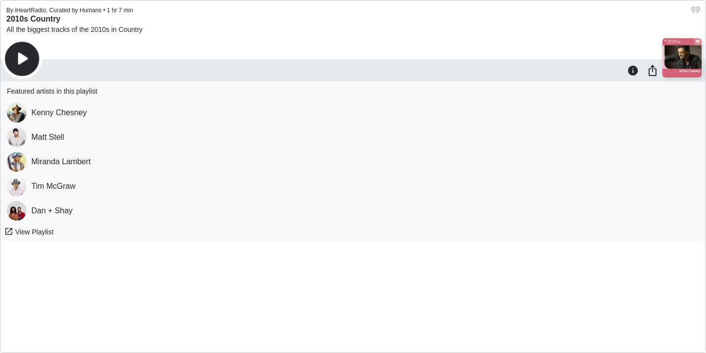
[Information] (633, 70)
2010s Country (33, 19)
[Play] (22, 59)
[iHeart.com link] (696, 12)
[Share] (652, 70)
